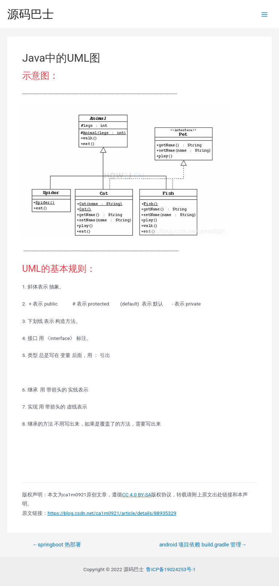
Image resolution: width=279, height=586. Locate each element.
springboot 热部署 (56, 545)
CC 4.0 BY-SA (136, 494)
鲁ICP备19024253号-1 (170, 569)
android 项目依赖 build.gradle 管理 (202, 545)
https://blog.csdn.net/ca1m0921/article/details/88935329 (112, 513)
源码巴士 (30, 14)
